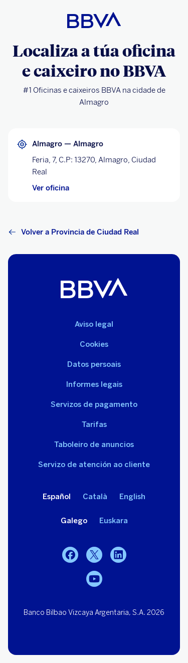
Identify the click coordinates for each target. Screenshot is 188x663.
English (132, 496)
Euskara (113, 520)
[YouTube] (94, 579)
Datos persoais (94, 364)
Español (57, 496)
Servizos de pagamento (94, 404)
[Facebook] (70, 555)
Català (95, 496)
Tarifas (94, 424)
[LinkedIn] (118, 555)
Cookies (94, 344)
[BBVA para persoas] (94, 20)
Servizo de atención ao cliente (94, 464)
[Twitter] (94, 555)
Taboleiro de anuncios (94, 444)
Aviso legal (94, 324)
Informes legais (94, 384)
